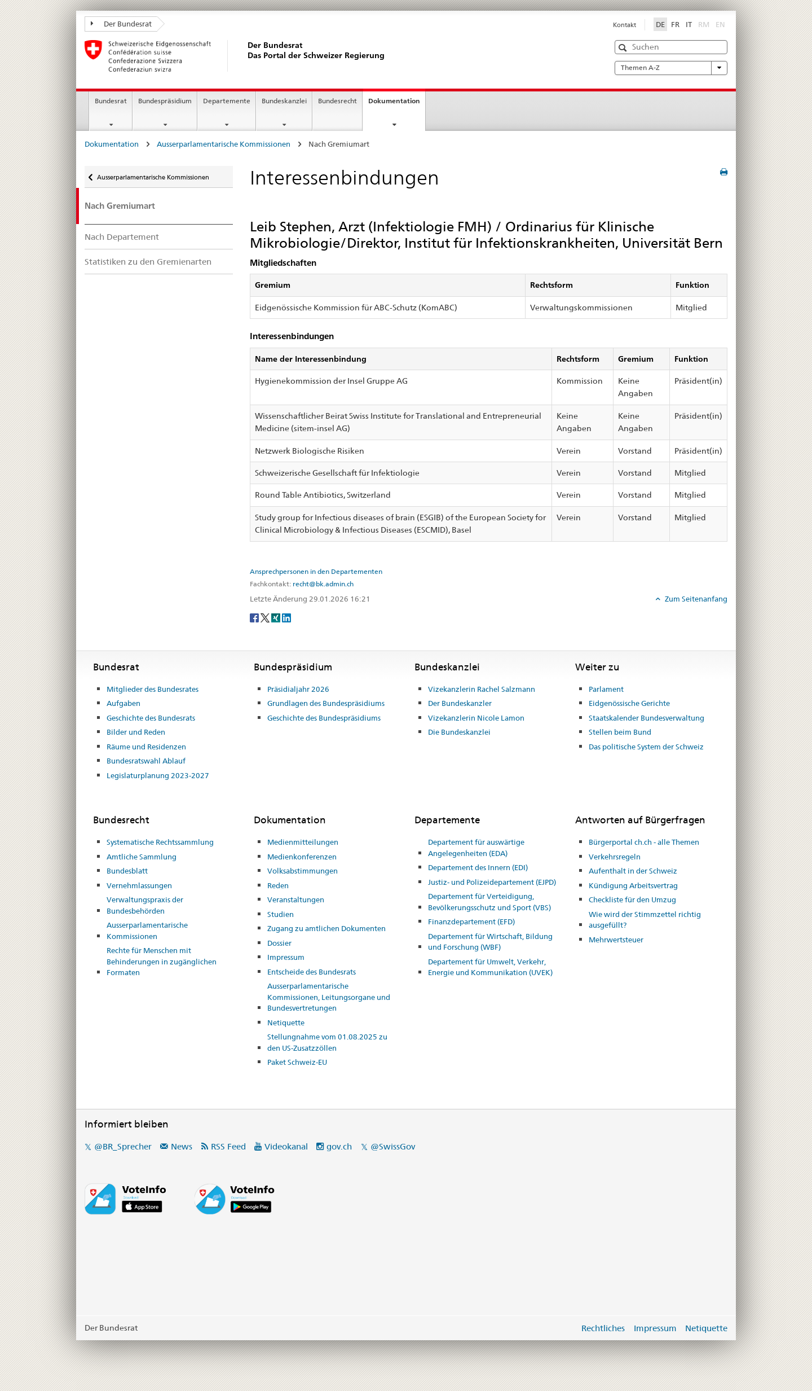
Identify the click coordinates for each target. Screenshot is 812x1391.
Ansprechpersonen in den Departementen (316, 572)
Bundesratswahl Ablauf (146, 760)
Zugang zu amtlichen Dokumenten (326, 928)
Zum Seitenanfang (695, 598)
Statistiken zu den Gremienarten (148, 261)
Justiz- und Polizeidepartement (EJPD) (492, 882)
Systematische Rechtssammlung (160, 841)
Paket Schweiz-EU (297, 1062)
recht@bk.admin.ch (323, 584)
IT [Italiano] (689, 24)
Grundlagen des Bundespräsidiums (326, 703)
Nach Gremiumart (120, 205)
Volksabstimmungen (302, 870)
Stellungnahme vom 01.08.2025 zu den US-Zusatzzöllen (327, 1042)
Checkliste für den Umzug (632, 899)
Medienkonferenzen (302, 856)
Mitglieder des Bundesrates (152, 689)
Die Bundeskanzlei (459, 731)
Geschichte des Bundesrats (151, 717)
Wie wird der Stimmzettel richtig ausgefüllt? (645, 920)
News (181, 1146)
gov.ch (339, 1146)
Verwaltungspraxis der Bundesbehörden (145, 905)
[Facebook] (255, 617)
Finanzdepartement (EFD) (471, 921)
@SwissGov (392, 1146)
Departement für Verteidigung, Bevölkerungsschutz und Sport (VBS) (489, 902)
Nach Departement (122, 236)
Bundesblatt (127, 870)
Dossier (279, 942)
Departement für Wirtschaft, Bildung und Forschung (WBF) (490, 942)
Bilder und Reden (136, 731)
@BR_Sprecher (123, 1146)
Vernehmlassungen (139, 885)
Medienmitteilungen (302, 841)
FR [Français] (675, 24)
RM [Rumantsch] (703, 24)
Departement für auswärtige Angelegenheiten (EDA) (476, 847)
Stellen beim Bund (620, 731)
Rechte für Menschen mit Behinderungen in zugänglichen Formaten (162, 961)
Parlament (606, 689)
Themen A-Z (671, 68)
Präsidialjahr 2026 (298, 689)
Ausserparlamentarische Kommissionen (223, 143)
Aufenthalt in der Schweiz (633, 870)
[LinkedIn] (286, 617)
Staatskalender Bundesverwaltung (646, 717)
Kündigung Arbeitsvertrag (633, 885)
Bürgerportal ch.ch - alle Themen (644, 841)
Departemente (226, 100)
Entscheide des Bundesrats (311, 971)
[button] (624, 48)
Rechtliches (603, 1328)
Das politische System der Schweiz (646, 746)
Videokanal (286, 1146)
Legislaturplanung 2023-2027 (158, 775)
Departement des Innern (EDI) (478, 867)
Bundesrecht (337, 100)
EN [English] (720, 24)
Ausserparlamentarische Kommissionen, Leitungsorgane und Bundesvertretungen (328, 996)
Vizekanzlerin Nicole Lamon (476, 717)
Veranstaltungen (295, 899)
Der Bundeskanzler (460, 703)
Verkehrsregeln (615, 856)
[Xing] (276, 617)
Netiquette (285, 1022)
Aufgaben (123, 703)
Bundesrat (111, 100)
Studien (280, 914)
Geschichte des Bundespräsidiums (324, 717)
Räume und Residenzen (146, 746)
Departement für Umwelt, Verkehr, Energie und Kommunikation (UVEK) (490, 967)
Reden (278, 885)
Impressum (285, 957)
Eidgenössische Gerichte (629, 703)
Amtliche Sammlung (141, 856)
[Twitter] (266, 617)
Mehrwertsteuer (616, 939)
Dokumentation (396, 104)
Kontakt (624, 25)
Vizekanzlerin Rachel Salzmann (481, 689)
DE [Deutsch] (660, 24)
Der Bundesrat (121, 23)
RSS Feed (228, 1146)
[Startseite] (245, 56)
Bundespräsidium (165, 100)
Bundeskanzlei (284, 100)
